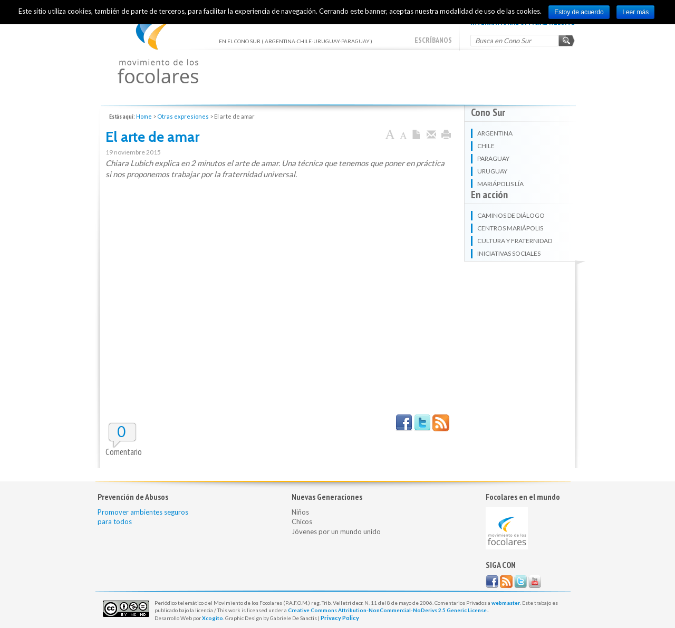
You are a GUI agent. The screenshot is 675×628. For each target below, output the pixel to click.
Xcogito (212, 618)
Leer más (635, 12)
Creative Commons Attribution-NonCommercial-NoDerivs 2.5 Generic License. (388, 610)
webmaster (505, 603)
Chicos (302, 521)
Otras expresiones (183, 116)
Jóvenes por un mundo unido (336, 531)
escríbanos (433, 40)
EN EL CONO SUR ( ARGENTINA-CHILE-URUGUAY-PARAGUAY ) (158, 48)
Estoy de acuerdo (578, 12)
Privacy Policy (340, 617)
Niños (300, 512)
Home (144, 116)
